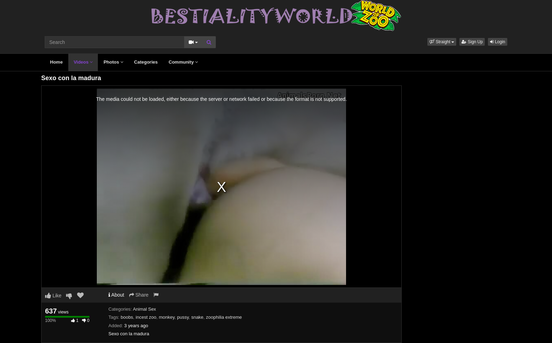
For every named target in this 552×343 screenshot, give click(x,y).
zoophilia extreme (224, 317)
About (116, 295)
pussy (183, 317)
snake (197, 317)
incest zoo (146, 317)
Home (56, 62)
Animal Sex (144, 309)
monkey (167, 317)
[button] (441, 42)
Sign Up (472, 41)
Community (183, 62)
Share (139, 295)
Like (53, 295)
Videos (83, 62)
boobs (127, 317)
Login (497, 41)
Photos (113, 62)
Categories (146, 62)
